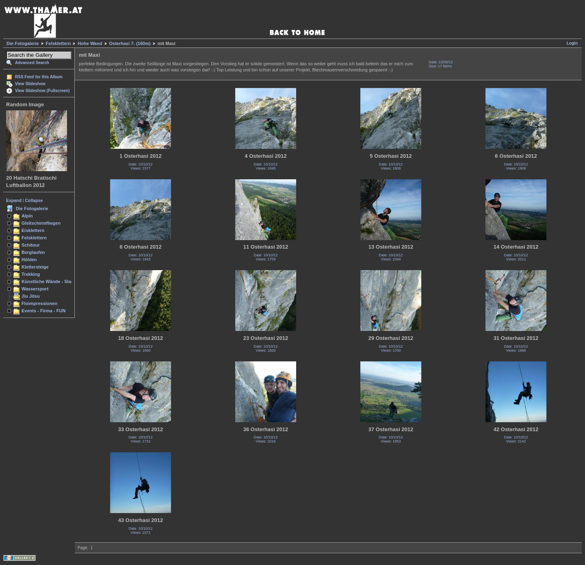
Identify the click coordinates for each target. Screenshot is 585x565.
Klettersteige (35, 266)
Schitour (31, 245)
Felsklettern (58, 43)
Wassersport (35, 288)
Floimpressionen (39, 303)
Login (572, 43)
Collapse (34, 200)
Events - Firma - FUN (43, 310)
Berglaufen (33, 252)
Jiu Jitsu (31, 296)
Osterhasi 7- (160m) (130, 43)
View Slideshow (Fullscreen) (42, 90)
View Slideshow (30, 84)
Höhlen (29, 259)
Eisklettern (33, 230)
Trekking (31, 274)
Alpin (27, 215)
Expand (14, 200)
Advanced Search (32, 62)
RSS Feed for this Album (39, 77)
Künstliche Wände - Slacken (51, 281)
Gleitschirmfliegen (41, 223)
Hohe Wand (90, 43)
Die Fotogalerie (22, 43)
